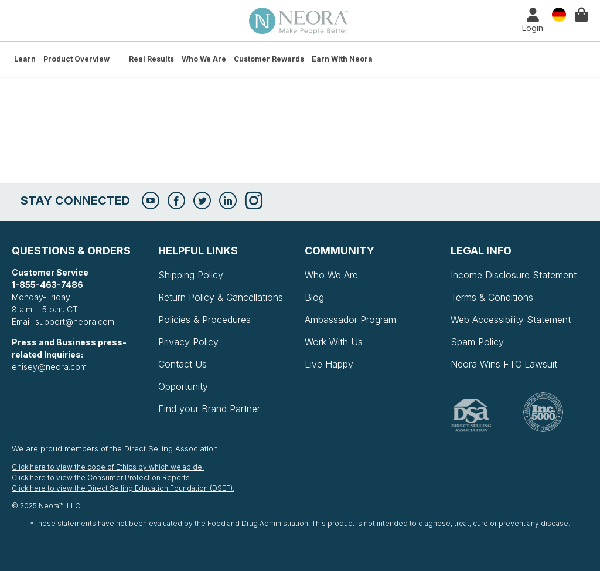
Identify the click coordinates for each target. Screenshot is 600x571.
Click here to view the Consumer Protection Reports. (102, 477)
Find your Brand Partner (209, 408)
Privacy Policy (188, 342)
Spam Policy (477, 342)
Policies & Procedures (204, 319)
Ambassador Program (350, 319)
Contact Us (182, 364)
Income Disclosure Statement (514, 275)
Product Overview (76, 59)
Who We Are (204, 59)
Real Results (151, 59)
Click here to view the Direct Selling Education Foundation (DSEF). (123, 488)
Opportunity (183, 386)
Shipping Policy (190, 275)
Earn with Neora (342, 59)
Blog (314, 297)
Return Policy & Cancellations (220, 297)
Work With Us (334, 342)
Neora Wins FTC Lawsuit (504, 364)
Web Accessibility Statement (511, 319)
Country (559, 14)
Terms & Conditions (492, 297)
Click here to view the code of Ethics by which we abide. (108, 467)
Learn (25, 59)
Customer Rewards (269, 59)
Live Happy (329, 364)
